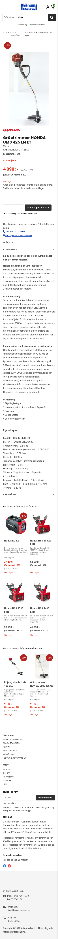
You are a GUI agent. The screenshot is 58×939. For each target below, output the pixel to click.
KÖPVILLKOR (8, 777)
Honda (6, 146)
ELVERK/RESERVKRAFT (13, 739)
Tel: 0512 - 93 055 (14, 231)
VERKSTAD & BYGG (11, 751)
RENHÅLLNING (9, 754)
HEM (5, 32)
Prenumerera (45, 797)
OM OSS (6, 773)
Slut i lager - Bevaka (38, 207)
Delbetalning (21, 25)
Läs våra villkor (9, 803)
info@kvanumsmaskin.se (17, 235)
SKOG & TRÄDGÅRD (11, 743)
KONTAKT (7, 769)
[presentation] (26, 198)
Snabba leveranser (37, 25)
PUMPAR (6, 747)
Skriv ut (8, 242)
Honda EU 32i (11, 540)
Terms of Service (19, 810)
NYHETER (7, 781)
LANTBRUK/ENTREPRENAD (14, 758)
